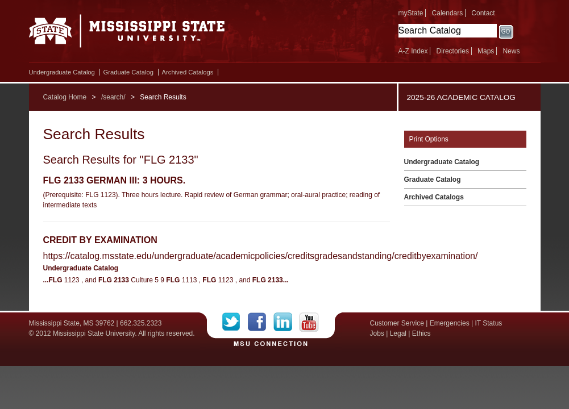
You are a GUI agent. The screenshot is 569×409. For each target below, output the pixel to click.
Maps (485, 51)
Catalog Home (65, 97)
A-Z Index (413, 51)
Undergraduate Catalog (62, 72)
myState (410, 13)
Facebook (260, 322)
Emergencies (450, 323)
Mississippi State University (127, 34)
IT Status (488, 323)
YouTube (309, 322)
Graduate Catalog (128, 72)
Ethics (421, 333)
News (511, 51)
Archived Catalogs (188, 72)
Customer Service (397, 323)
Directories (453, 51)
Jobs (377, 333)
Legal (398, 333)
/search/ (113, 97)
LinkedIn (286, 322)
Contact (483, 13)
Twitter (235, 322)
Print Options (428, 139)
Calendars (447, 13)
